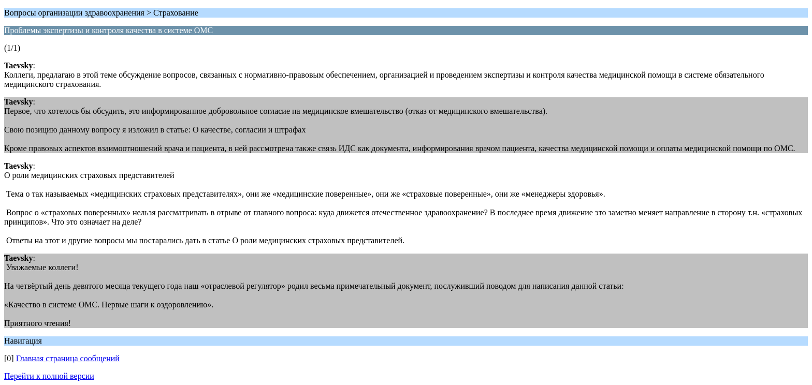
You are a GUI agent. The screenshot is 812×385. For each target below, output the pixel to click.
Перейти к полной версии (49, 376)
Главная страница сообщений (68, 358)
